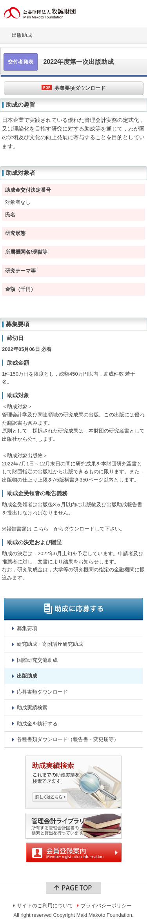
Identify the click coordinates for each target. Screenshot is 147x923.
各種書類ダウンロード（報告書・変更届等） (68, 739)
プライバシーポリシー (106, 905)
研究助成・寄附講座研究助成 (50, 644)
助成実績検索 (32, 707)
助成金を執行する (37, 724)
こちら (43, 529)
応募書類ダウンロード (42, 692)
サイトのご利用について (45, 905)
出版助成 (22, 35)
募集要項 (27, 628)
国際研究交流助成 (37, 660)
